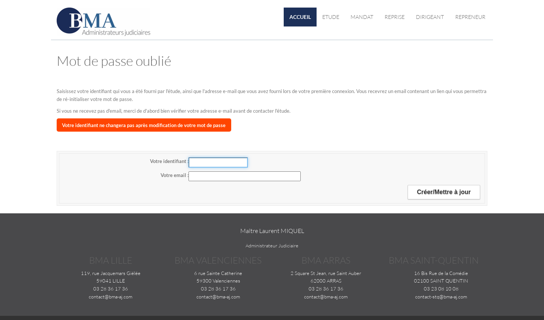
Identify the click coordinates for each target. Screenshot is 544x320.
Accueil (300, 17)
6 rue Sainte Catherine (218, 273)
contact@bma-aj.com (110, 297)
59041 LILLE (110, 281)
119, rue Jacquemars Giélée (111, 273)
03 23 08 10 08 (441, 289)
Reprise (395, 17)
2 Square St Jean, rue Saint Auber (326, 273)
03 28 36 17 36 (110, 289)
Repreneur (470, 17)
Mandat (362, 17)
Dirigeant (430, 17)
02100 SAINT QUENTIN (441, 281)
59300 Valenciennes (218, 281)
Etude (330, 17)
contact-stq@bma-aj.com (441, 297)
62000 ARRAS (326, 281)
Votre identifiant (168, 161)
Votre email (174, 175)
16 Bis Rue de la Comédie (441, 273)
